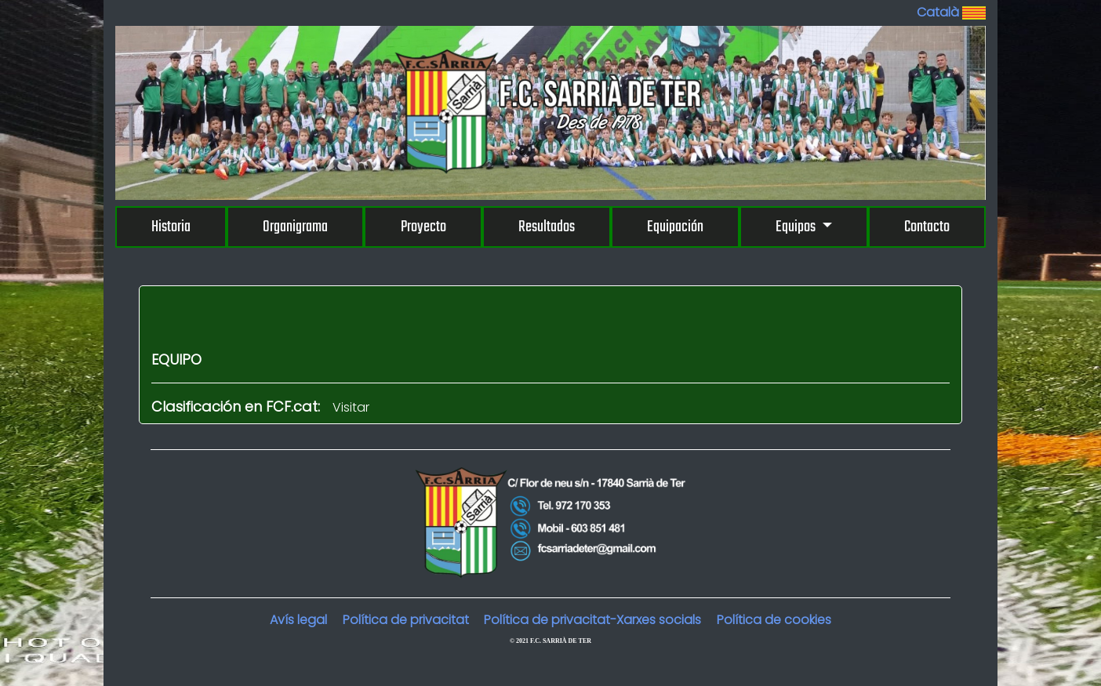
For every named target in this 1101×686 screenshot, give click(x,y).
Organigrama (295, 227)
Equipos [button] (797, 227)
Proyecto (423, 227)
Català (951, 12)
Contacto (927, 227)
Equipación (675, 227)
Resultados (546, 227)
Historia (171, 227)
